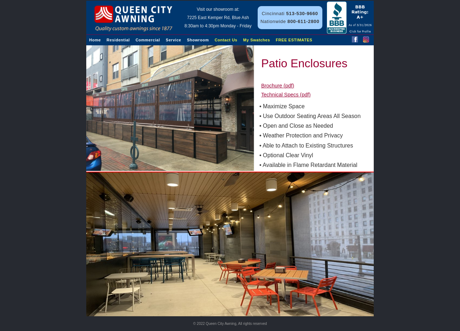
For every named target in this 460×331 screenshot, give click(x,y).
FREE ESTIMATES (294, 40)
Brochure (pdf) (277, 86)
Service (173, 40)
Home (95, 40)
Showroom (198, 40)
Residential (118, 40)
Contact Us (226, 40)
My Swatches (256, 40)
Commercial (147, 40)
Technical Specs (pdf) (286, 95)
